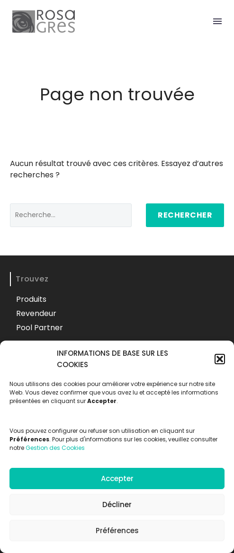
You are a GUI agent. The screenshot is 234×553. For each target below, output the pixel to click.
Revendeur (36, 313)
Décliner (117, 504)
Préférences (117, 530)
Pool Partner (39, 327)
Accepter (117, 478)
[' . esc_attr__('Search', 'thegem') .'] (71, 215)
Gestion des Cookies (55, 448)
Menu (217, 21)
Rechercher (185, 215)
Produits (31, 299)
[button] (220, 359)
